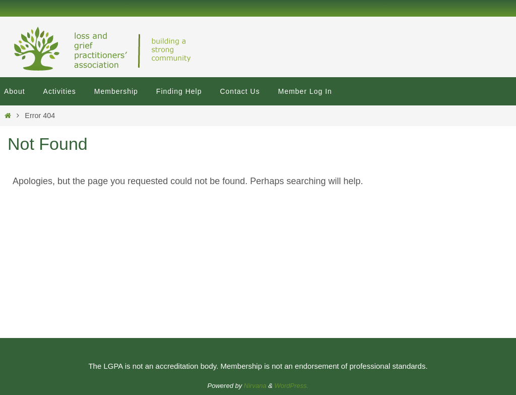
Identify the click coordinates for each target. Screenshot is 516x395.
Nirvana (255, 385)
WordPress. (292, 385)
